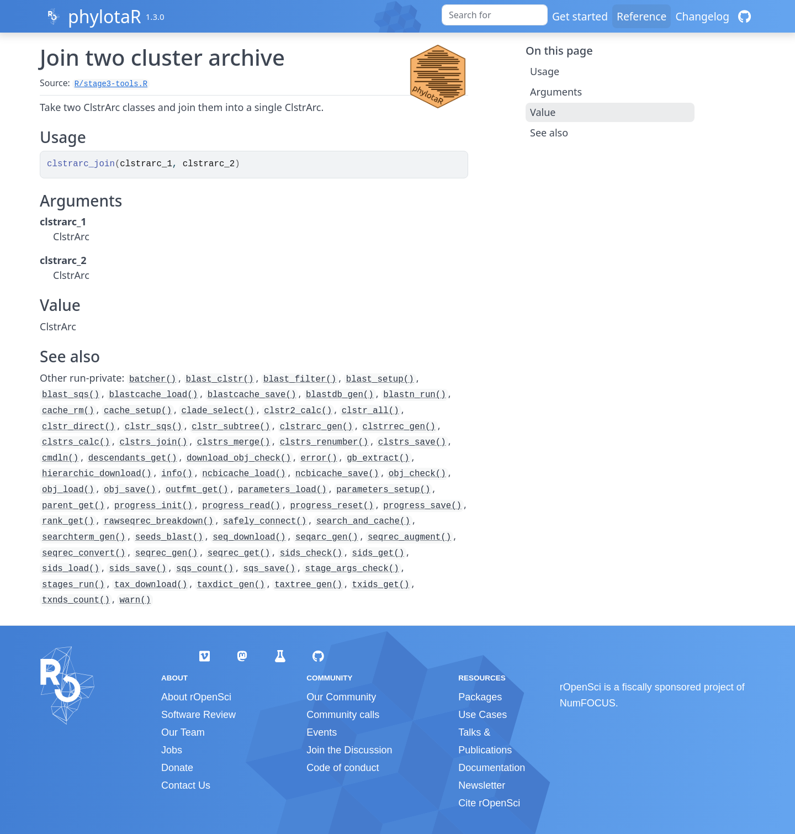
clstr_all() (370, 411)
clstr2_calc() (298, 411)
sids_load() (70, 569)
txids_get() (381, 585)
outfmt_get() (197, 490)
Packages (480, 697)
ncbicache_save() (337, 474)
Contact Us (185, 785)
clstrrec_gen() (398, 427)
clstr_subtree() (231, 427)
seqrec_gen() (166, 553)
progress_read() (241, 506)
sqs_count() (205, 569)
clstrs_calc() (76, 442)
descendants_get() (132, 458)
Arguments (556, 91)
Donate (177, 767)
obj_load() (68, 490)
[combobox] (495, 14)
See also (549, 132)
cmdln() (60, 458)
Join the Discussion (349, 750)
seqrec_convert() (83, 553)
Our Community (341, 697)
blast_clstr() (220, 379)
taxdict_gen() (231, 585)
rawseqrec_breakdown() (158, 521)
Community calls (342, 714)
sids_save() (137, 569)
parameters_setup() (383, 490)
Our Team (183, 732)
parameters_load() (282, 490)
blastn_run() (414, 395)
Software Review (198, 714)
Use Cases (482, 714)
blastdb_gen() (340, 395)
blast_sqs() (70, 395)
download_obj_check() (239, 458)
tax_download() (150, 585)
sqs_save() (269, 569)
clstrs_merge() (233, 442)
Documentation (491, 767)
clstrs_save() (412, 442)
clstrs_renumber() (324, 442)
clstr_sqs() (153, 427)
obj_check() (417, 474)
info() (177, 474)
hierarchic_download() (96, 474)
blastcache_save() (252, 395)
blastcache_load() (153, 395)
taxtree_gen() (308, 585)
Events (321, 732)
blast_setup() (380, 379)
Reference (641, 16)
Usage (544, 71)
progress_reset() (332, 506)
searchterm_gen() (83, 537)
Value (542, 112)
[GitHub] (744, 16)
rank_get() (68, 521)
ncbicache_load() (243, 474)
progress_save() (422, 506)
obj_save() (130, 490)
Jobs (171, 750)
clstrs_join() (153, 442)
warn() (135, 600)
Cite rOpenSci (489, 803)
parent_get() (73, 506)
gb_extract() (378, 458)
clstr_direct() (78, 427)
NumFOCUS (588, 703)
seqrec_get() (239, 553)
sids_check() (311, 553)
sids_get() (378, 553)
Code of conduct (342, 767)
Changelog (702, 16)
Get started (580, 16)
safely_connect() (264, 521)
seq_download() (249, 537)
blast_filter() (299, 379)
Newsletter (481, 785)
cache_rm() (68, 411)
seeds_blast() (169, 537)
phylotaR (104, 16)
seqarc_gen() (326, 537)
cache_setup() (138, 411)
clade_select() (217, 411)
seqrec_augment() (409, 537)
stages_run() (73, 585)
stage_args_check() (352, 569)
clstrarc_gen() (316, 427)
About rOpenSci (196, 697)
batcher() (152, 379)
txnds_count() (76, 600)
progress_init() (153, 506)
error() (318, 458)
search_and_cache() (363, 521)
